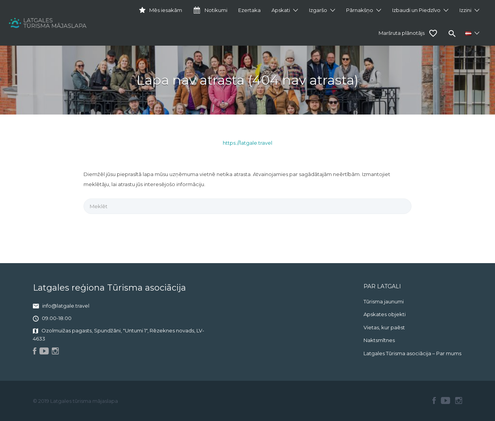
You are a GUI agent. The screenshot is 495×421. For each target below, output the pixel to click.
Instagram (458, 400)
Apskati (280, 10)
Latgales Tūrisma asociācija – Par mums (412, 353)
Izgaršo (318, 10)
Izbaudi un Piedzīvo (416, 10)
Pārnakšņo (359, 10)
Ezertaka (249, 10)
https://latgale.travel (247, 143)
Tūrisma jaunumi (384, 301)
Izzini (465, 10)
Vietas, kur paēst (384, 327)
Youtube (445, 400)
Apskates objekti (385, 314)
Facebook (434, 400)
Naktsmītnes (379, 340)
